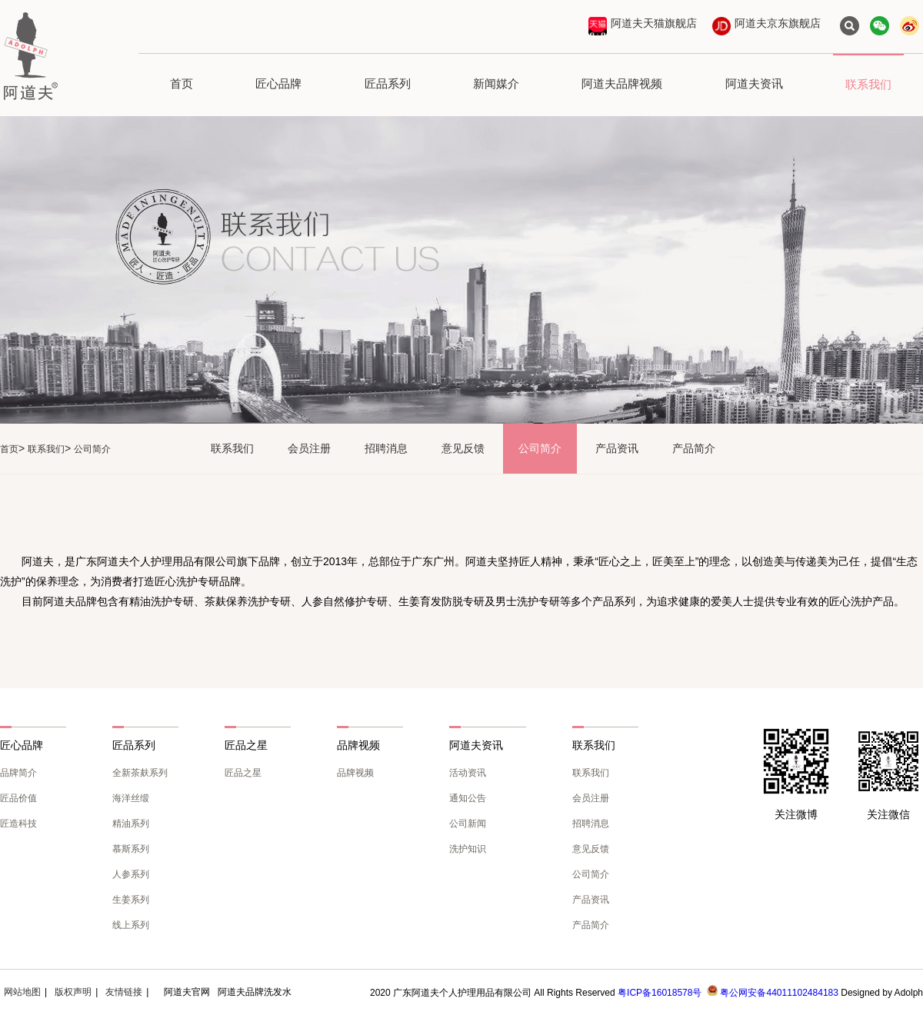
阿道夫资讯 (754, 83)
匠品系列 (388, 83)
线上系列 (130, 925)
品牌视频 (355, 772)
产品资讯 (616, 448)
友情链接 (123, 992)
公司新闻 (467, 823)
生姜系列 (130, 899)
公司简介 (539, 448)
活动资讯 (467, 772)
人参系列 (130, 874)
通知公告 (467, 798)
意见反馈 (463, 448)
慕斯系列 (130, 849)
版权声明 (73, 992)
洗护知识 (467, 849)
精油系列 (130, 823)
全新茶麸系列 (140, 772)
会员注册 (309, 448)
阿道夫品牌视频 (621, 83)
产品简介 (693, 448)
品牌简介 (18, 772)
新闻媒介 (496, 83)
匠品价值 (18, 798)
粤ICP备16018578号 (659, 992)
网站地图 (22, 992)
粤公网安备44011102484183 (779, 992)
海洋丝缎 (130, 798)
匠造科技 (18, 823)
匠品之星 (243, 772)
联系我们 (868, 84)
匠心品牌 (278, 83)
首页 (181, 83)
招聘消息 (386, 448)
